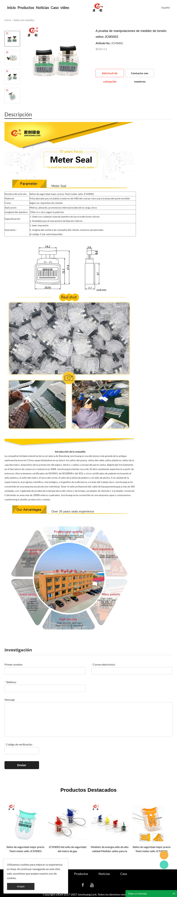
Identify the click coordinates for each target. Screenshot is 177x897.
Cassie (164, 864)
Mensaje (9, 699)
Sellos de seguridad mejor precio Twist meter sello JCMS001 (25, 849)
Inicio (11, 7)
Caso (55, 7)
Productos (25, 7)
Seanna (164, 855)
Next (12, 108)
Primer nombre (13, 664)
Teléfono (10, 682)
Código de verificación (18, 744)
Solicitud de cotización (110, 74)
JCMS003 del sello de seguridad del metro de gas (67, 849)
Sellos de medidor (24, 20)
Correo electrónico (103, 664)
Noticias (42, 7)
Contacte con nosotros (139, 74)
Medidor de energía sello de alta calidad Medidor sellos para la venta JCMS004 (109, 849)
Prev (12, 26)
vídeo (64, 7)
